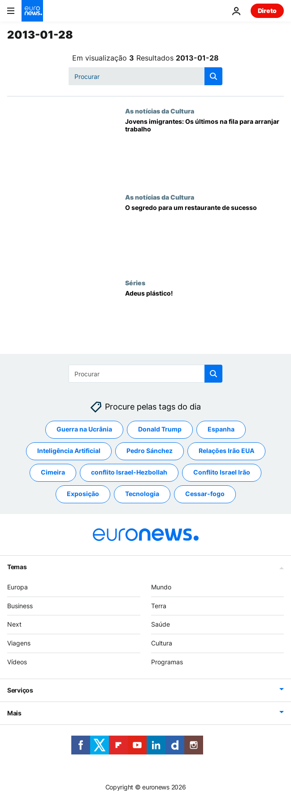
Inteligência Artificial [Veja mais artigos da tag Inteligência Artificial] (68, 450)
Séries (135, 282)
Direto (267, 10)
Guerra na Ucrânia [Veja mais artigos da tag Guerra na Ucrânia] (84, 429)
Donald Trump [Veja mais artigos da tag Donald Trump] (160, 429)
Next (14, 624)
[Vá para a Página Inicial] (32, 11)
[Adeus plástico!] (204, 322)
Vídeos (17, 662)
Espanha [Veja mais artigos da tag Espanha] (221, 429)
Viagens (18, 643)
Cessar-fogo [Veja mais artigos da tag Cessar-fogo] (205, 493)
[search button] (213, 76)
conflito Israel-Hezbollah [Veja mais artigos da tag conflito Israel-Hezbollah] (129, 472)
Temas (17, 567)
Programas (167, 662)
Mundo (161, 587)
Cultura (161, 643)
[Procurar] (145, 76)
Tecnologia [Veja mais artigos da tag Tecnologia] (142, 493)
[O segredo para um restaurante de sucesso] (204, 236)
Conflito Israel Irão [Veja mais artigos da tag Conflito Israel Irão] (221, 472)
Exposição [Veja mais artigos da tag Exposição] (83, 493)
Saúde (160, 624)
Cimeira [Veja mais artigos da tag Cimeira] (53, 472)
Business (20, 605)
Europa (17, 587)
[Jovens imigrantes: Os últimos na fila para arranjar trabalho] (204, 150)
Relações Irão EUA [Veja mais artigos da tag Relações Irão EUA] (226, 450)
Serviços (20, 690)
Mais (14, 713)
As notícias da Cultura (159, 110)
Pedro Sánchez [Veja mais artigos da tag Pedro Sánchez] (149, 450)
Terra (158, 605)
